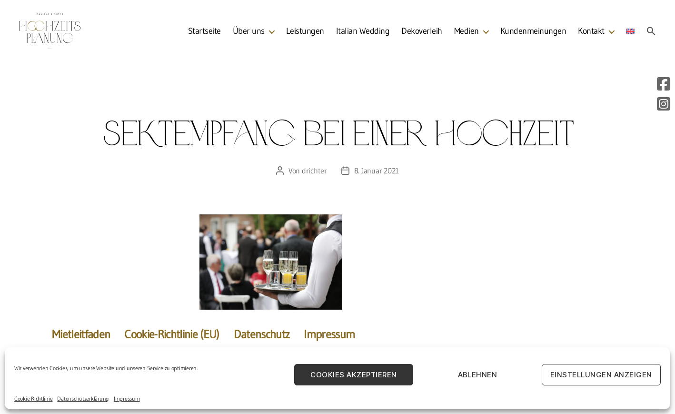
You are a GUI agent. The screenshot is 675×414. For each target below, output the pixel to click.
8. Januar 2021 (376, 170)
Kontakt (591, 33)
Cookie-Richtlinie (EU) (171, 334)
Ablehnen (477, 374)
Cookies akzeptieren (353, 374)
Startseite (204, 33)
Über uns (249, 33)
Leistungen (305, 33)
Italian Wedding (363, 33)
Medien (466, 33)
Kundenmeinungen (533, 33)
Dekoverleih (421, 33)
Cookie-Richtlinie (33, 398)
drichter (314, 170)
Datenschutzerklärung (83, 398)
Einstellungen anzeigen (601, 374)
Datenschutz (262, 334)
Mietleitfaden (81, 334)
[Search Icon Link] (651, 33)
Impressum (127, 398)
